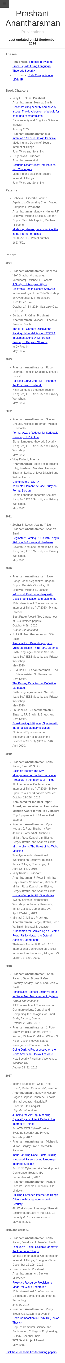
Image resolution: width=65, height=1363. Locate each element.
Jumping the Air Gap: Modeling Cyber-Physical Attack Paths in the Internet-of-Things (33, 1119)
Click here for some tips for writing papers (31, 1352)
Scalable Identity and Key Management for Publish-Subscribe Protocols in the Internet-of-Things (34, 775)
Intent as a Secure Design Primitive (34, 138)
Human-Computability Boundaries (33, 895)
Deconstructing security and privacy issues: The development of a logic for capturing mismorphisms (35, 111)
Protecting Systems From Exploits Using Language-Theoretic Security (32, 66)
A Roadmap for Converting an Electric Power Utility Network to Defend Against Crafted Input (35, 935)
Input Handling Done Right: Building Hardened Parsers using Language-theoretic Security (34, 1159)
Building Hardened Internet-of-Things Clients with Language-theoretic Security (35, 1199)
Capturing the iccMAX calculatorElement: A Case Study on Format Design (34, 486)
